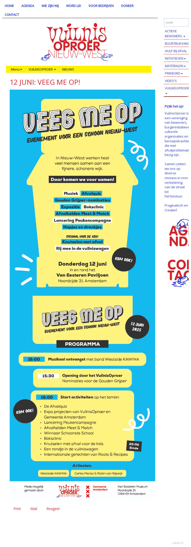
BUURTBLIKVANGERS (178, 43)
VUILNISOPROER (177, 90)
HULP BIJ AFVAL (176, 51)
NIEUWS (68, 69)
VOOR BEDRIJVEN (101, 5)
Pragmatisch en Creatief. (176, 207)
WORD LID (73, 5)
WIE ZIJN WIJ (50, 5)
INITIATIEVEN (175, 58)
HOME (9, 5)
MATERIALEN (175, 66)
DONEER (127, 5)
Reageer (53, 508)
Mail (33, 508)
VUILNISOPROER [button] (42, 69)
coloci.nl (178, 543)
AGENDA (27, 5)
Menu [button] (16, 69)
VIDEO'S (171, 80)
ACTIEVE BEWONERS (175, 33)
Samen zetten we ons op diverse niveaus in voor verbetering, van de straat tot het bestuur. (176, 180)
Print (17, 508)
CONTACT (12, 14)
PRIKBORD (174, 73)
